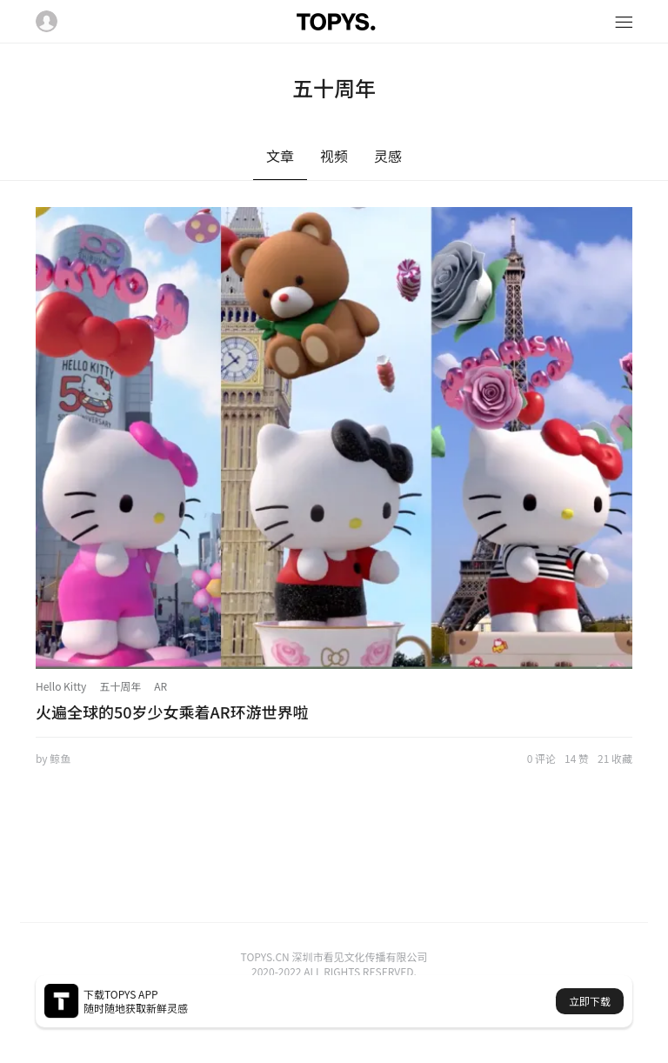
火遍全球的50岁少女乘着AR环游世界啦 (172, 711)
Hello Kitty (61, 686)
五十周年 (120, 686)
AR (160, 686)
